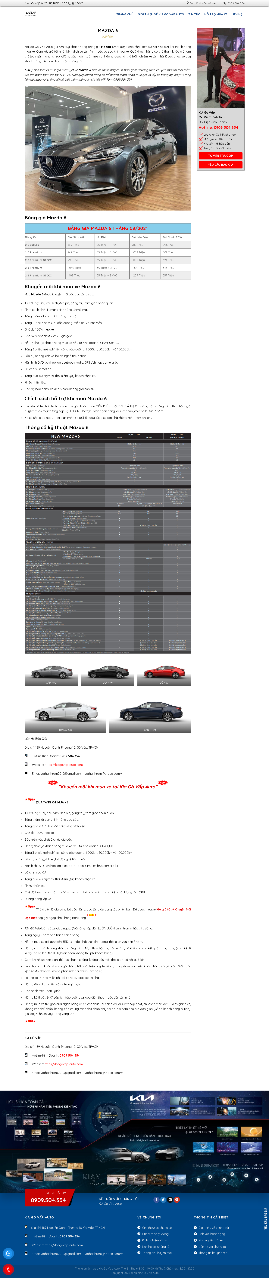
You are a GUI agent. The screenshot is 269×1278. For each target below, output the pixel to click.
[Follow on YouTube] (177, 1200)
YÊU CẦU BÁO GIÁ (220, 165)
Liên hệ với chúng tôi (156, 1247)
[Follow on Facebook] (156, 1200)
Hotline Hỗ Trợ (48, 1197)
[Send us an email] (170, 1200)
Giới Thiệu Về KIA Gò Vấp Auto (161, 14)
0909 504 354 (226, 127)
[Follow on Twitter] (163, 1200)
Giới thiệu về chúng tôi (157, 1228)
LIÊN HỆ (237, 14)
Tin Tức (194, 14)
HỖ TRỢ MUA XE (215, 14)
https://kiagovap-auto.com (64, 765)
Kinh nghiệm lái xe (154, 1240)
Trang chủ (124, 14)
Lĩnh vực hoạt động (155, 1234)
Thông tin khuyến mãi (157, 1253)
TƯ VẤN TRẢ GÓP (220, 156)
